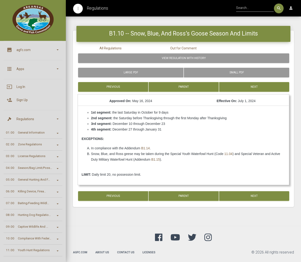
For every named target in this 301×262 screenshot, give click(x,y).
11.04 (228, 154)
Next (254, 86)
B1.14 (145, 148)
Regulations (97, 8)
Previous (113, 86)
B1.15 (155, 159)
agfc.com (80, 252)
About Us (102, 252)
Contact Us (126, 252)
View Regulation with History (184, 58)
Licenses (149, 252)
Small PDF (237, 72)
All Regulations (110, 48)
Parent (183, 86)
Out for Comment (183, 48)
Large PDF (131, 72)
